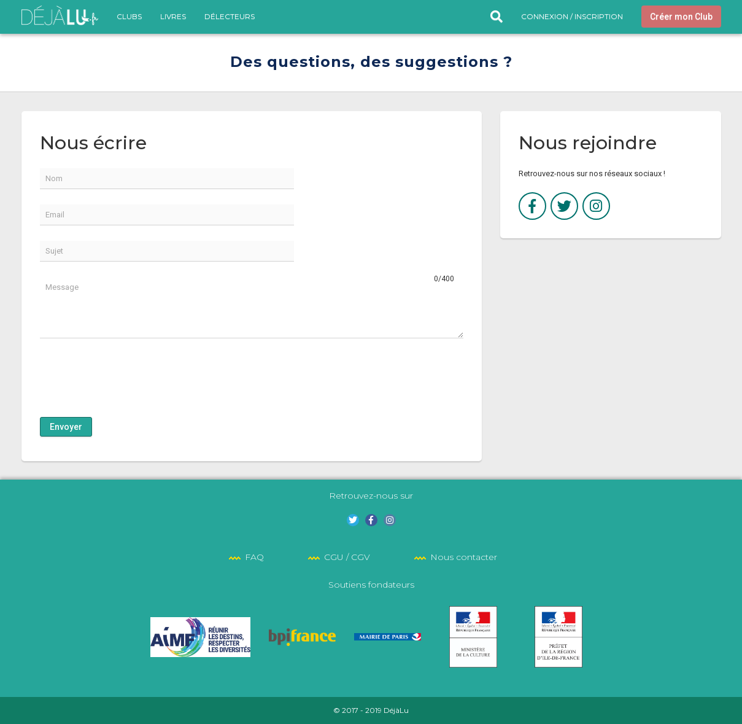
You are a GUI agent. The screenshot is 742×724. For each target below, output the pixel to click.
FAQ (254, 556)
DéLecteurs (229, 16)
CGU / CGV (347, 556)
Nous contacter (463, 556)
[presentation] (133, 378)
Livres (173, 16)
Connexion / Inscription (572, 16)
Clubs (129, 16)
